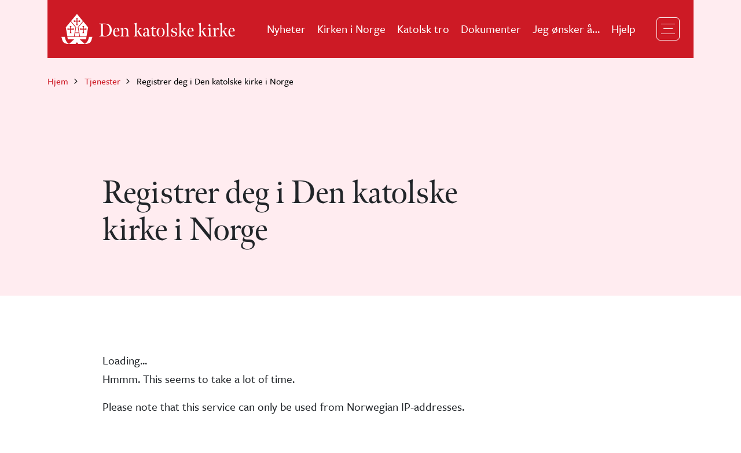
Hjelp (623, 28)
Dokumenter (491, 28)
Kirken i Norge (351, 28)
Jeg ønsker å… (566, 28)
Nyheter (286, 28)
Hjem (57, 81)
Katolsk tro (423, 28)
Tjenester (102, 81)
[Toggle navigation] (668, 28)
